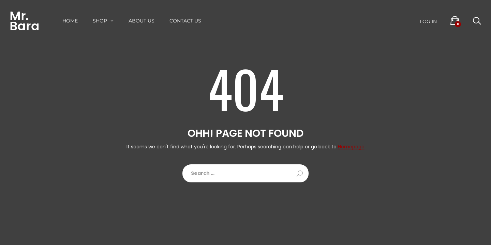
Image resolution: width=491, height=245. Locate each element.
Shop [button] (100, 20)
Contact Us (185, 20)
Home (70, 20)
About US (141, 20)
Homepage (351, 146)
